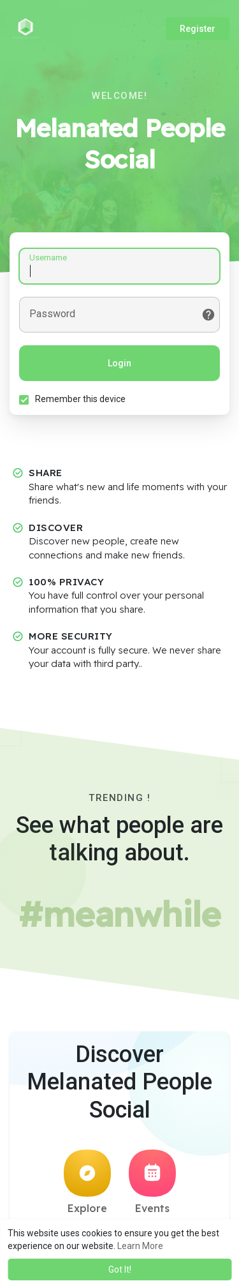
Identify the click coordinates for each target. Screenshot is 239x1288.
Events (152, 1182)
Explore (87, 1182)
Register (197, 29)
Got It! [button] (119, 1269)
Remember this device (80, 399)
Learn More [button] (140, 1246)
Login (119, 363)
